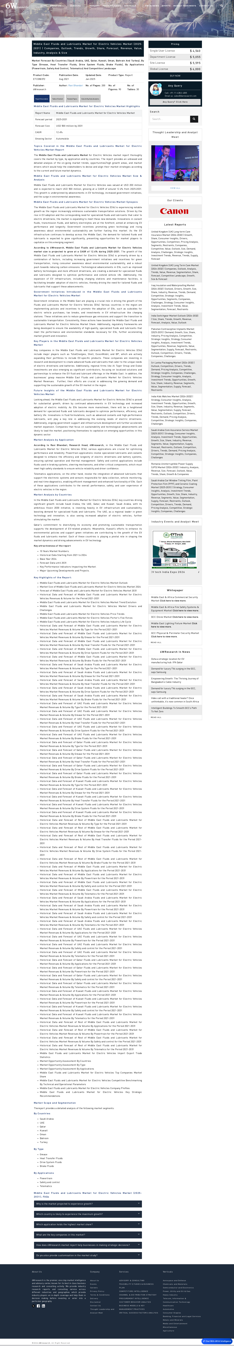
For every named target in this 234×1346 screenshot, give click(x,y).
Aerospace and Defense (174, 1282)
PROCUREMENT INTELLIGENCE (134, 1300)
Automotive (168, 1311)
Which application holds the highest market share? (88, 1225)
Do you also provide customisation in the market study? (88, 1256)
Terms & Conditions (100, 1296)
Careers (94, 1289)
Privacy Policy (97, 1293)
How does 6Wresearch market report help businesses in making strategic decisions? (88, 1246)
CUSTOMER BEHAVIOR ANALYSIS (135, 1303)
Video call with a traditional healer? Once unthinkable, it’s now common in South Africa (174, 719)
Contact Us (211, 7)
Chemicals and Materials (175, 1285)
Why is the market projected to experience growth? (88, 1205)
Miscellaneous (170, 1329)
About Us (78, 7)
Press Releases (123, 7)
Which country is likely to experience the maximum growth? (88, 1215)
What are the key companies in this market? (88, 1235)
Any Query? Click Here (175, 102)
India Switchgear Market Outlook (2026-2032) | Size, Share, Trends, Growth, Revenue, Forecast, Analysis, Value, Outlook (175, 322)
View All (175, 188)
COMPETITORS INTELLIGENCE (133, 1293)
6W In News (157, 7)
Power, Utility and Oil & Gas (177, 1293)
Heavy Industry (170, 1296)
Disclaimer (95, 1303)
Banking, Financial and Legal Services (182, 1318)
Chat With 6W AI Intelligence (216, 1341)
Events (171, 7)
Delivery (94, 1300)
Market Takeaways (189, 7)
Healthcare (168, 1307)
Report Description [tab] (46, 99)
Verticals (141, 7)
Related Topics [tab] (93, 99)
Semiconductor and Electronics (178, 1289)
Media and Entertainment (175, 1325)
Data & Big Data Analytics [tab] (120, 99)
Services (92, 7)
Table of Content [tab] (71, 99)
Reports (106, 7)
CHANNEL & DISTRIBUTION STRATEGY (138, 1296)
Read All (156, 660)
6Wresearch (44, 1344)
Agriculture (168, 1332)
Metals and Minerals (173, 1321)
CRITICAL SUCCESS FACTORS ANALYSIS (138, 1314)
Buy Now (175, 76)
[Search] (194, 119)
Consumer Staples (172, 1314)
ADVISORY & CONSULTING (131, 1282)
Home (66, 7)
